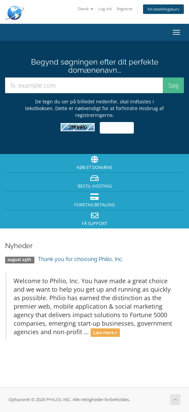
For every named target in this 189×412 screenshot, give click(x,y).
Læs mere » (105, 332)
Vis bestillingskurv (163, 9)
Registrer (125, 8)
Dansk (85, 8)
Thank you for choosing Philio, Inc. (80, 259)
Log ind (105, 8)
